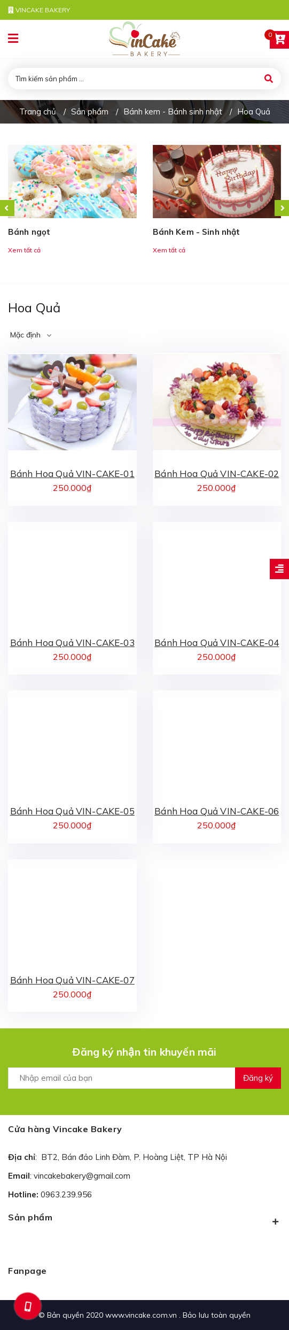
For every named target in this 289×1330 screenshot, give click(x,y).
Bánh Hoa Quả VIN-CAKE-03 (72, 642)
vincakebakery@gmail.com (82, 1176)
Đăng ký (258, 1078)
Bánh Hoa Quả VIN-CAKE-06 (216, 811)
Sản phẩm (89, 111)
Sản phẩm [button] (144, 1219)
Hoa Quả (253, 111)
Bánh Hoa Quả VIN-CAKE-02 (216, 473)
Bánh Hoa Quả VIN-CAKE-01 (72, 473)
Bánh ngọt (29, 232)
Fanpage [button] (27, 1270)
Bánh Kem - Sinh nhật (196, 232)
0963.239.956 (66, 1194)
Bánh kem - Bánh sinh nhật (172, 111)
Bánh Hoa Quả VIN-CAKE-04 (216, 642)
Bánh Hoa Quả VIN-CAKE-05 (72, 811)
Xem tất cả (24, 250)
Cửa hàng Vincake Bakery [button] (65, 1129)
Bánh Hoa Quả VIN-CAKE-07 (72, 980)
